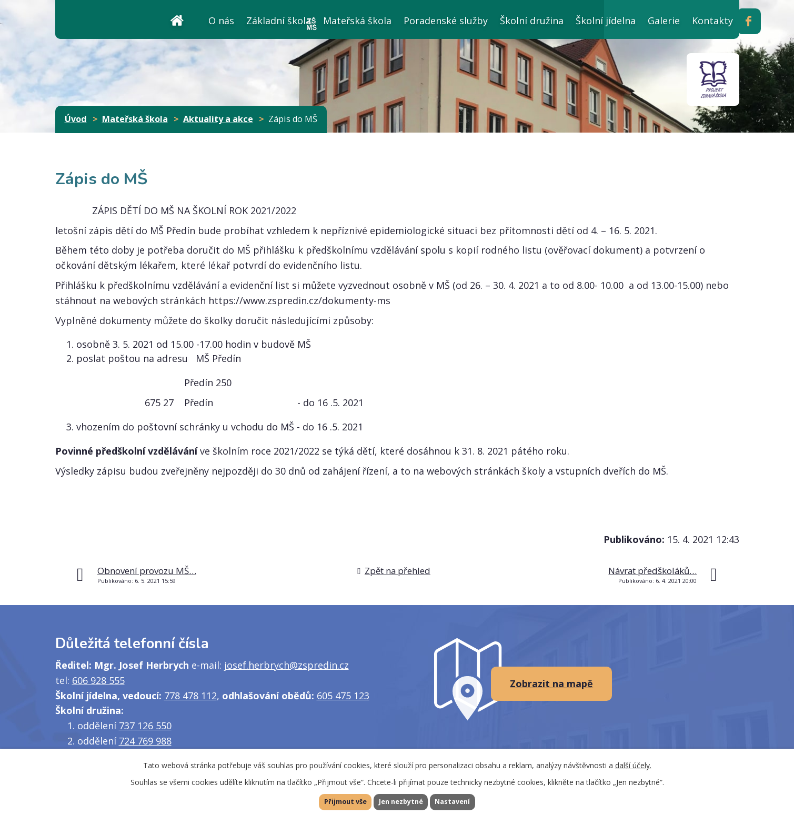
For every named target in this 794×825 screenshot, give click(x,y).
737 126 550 (145, 725)
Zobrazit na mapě (551, 683)
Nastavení (469, 801)
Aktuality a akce (218, 119)
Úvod (177, 19)
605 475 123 (343, 695)
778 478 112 (190, 695)
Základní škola (278, 20)
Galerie (664, 20)
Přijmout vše (328, 801)
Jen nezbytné (401, 801)
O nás (221, 20)
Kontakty (712, 20)
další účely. (633, 763)
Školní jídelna (606, 20)
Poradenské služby (446, 20)
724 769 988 (145, 741)
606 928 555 (98, 680)
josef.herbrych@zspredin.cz (286, 665)
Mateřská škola (357, 20)
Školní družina (532, 20)
